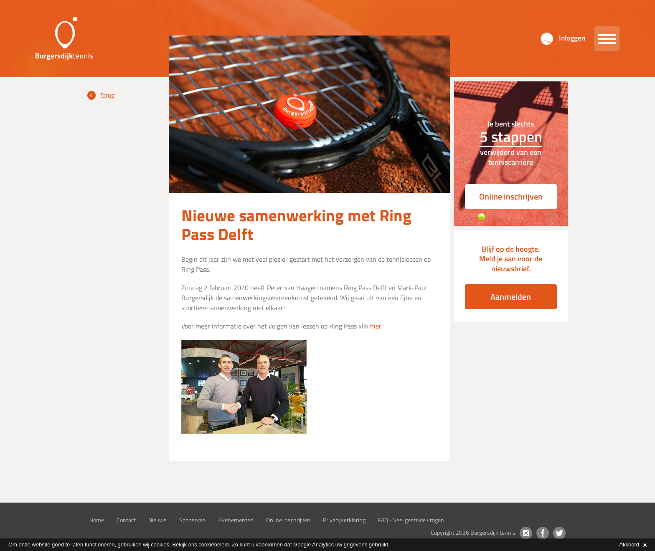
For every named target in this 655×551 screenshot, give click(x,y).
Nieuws (157, 520)
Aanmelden (510, 296)
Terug (107, 95)
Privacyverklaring (344, 520)
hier (375, 326)
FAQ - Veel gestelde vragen (411, 520)
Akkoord (633, 544)
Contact (126, 520)
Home (96, 520)
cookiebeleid (213, 544)
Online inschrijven (511, 196)
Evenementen (236, 520)
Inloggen (572, 38)
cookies (160, 544)
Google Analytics (313, 544)
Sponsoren (192, 520)
